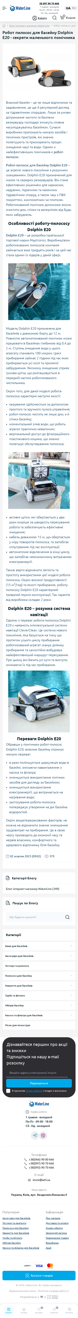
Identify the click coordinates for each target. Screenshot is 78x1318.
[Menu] (4, 8)
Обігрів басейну (14, 1005)
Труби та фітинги (15, 995)
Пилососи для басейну (18, 975)
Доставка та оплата (57, 1223)
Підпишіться (39, 1083)
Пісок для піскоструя (17, 1025)
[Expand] (71, 946)
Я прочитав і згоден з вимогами (39, 1091)
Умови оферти (34, 1090)
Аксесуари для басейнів (19, 956)
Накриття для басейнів (18, 985)
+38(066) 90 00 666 (41, 1159)
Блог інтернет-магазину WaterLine (29, 25)
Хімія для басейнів (16, 946)
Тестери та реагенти (17, 965)
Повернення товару (57, 1238)
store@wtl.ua (41, 1180)
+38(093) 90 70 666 (41, 1167)
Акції (48, 1247)
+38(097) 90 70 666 (41, 1163)
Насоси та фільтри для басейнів (23, 1015)
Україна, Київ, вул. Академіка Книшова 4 (39, 1194)
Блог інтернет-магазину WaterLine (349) (32, 888)
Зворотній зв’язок (56, 1233)
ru (74, 8)
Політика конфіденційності (53, 1291)
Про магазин (53, 1218)
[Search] (55, 18)
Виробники (52, 1243)
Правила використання (22, 1291)
